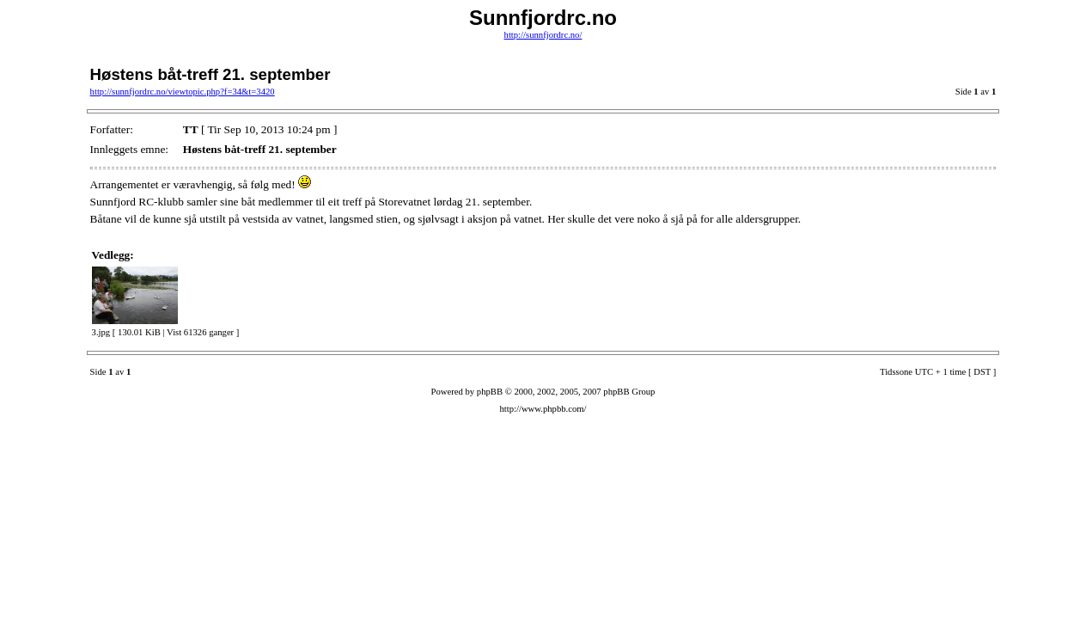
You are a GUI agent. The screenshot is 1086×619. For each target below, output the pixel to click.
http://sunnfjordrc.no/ (543, 35)
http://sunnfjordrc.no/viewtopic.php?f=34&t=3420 (182, 91)
